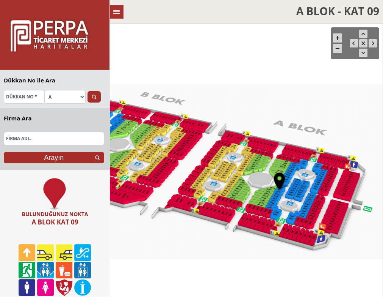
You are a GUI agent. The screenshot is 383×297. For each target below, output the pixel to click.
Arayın (54, 157)
